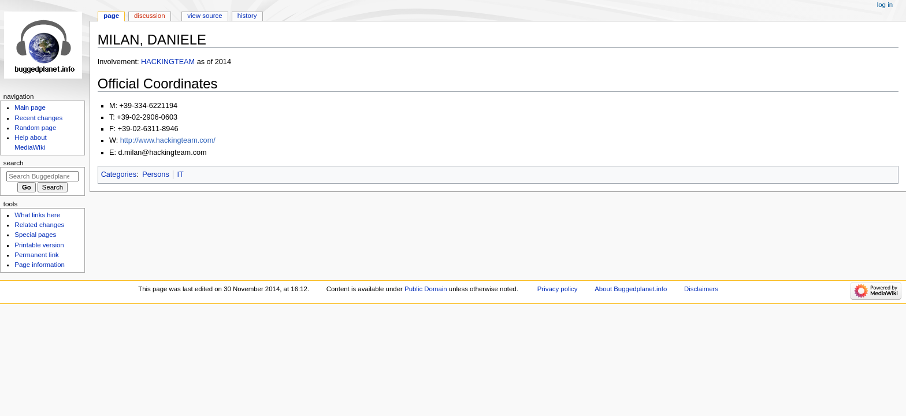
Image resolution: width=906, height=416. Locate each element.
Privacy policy (557, 288)
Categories (118, 174)
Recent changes (38, 117)
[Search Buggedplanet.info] (42, 176)
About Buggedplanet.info (631, 288)
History (247, 15)
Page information (39, 264)
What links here (37, 214)
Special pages (35, 234)
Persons (155, 174)
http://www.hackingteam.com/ (168, 140)
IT (180, 174)
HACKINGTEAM (168, 62)
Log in (885, 4)
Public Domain (425, 288)
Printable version (39, 245)
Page (111, 15)
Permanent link (36, 254)
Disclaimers (701, 288)
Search (13, 162)
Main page (30, 107)
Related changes (39, 224)
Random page (35, 127)
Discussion (149, 15)
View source (204, 15)
